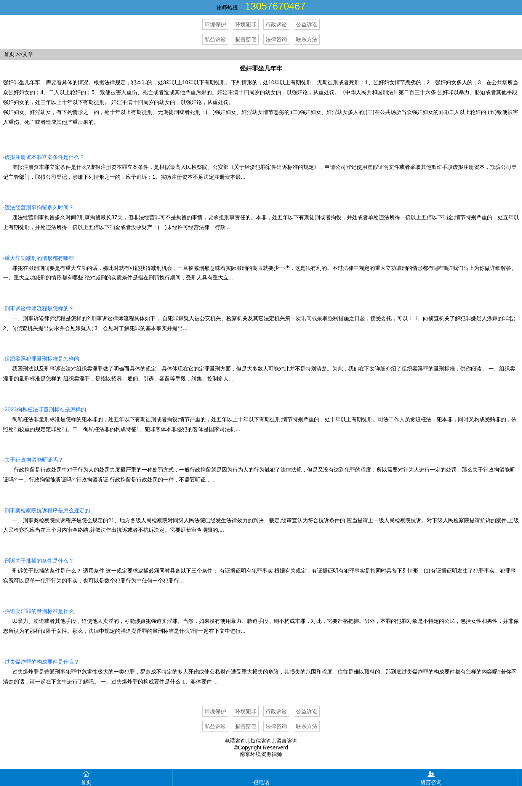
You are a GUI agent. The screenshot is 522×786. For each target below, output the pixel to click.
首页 (9, 54)
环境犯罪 (245, 24)
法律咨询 (276, 39)
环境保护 (215, 24)
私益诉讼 (215, 39)
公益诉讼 (306, 24)
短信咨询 (261, 741)
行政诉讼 (276, 24)
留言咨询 (287, 741)
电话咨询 (235, 741)
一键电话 (258, 777)
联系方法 (306, 39)
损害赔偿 (245, 39)
